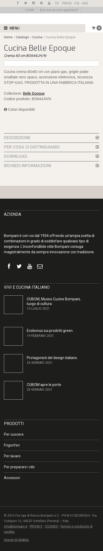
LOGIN (29, 10)
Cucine (37, 37)
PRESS (67, 3)
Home (8, 37)
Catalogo (23, 37)
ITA (76, 3)
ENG (85, 3)
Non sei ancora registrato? (59, 10)
